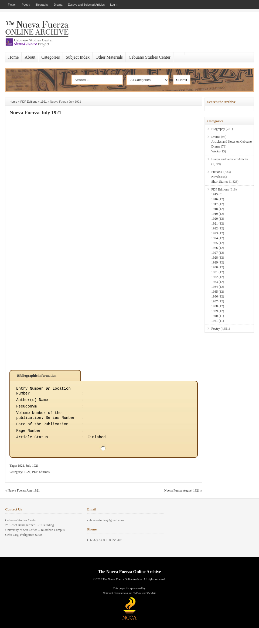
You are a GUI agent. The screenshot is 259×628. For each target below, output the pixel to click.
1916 (214, 199)
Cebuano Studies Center (150, 57)
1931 (214, 272)
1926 (214, 248)
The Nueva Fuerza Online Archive (129, 571)
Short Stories (219, 181)
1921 (43, 101)
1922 (214, 228)
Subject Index (78, 57)
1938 (214, 306)
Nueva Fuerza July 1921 (35, 112)
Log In (114, 4)
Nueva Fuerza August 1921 (182, 490)
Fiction (12, 4)
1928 (214, 257)
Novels (215, 177)
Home (13, 57)
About (30, 57)
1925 (214, 243)
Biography (41, 4)
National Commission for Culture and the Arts (129, 593)
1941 (214, 321)
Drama (58, 4)
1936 (214, 296)
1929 (214, 262)
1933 (214, 282)
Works (215, 151)
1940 (214, 316)
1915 (214, 194)
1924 (214, 238)
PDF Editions (29, 101)
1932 (214, 277)
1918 (214, 209)
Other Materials (109, 57)
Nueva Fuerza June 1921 (24, 490)
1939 (214, 311)
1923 (214, 233)
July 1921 (32, 465)
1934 (214, 287)
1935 (214, 291)
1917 (214, 204)
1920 (214, 219)
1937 (214, 301)
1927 (214, 253)
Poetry (26, 4)
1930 (214, 267)
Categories (50, 57)
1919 (214, 214)
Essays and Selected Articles (86, 4)
